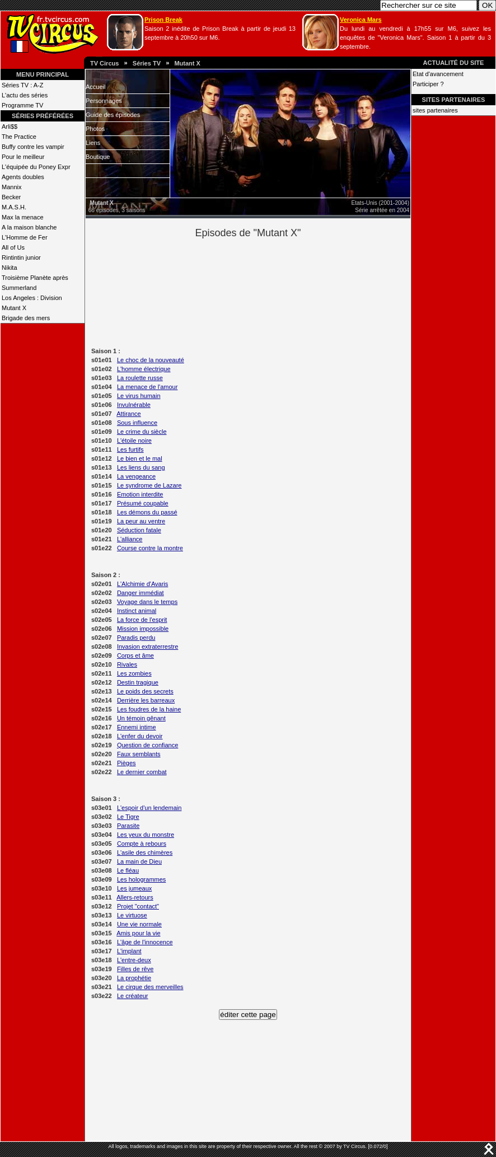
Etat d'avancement (438, 74)
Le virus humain (139, 395)
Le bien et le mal (139, 458)
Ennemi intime (136, 727)
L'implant (129, 951)
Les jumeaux (134, 888)
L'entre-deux (134, 960)
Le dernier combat (142, 772)
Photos (95, 128)
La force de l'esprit (142, 619)
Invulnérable (134, 404)
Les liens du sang (141, 467)
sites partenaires (435, 110)
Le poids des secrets (145, 691)
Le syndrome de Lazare (149, 485)
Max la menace (23, 217)
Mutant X (187, 63)
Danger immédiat (140, 592)
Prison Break (163, 19)
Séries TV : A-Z (22, 85)
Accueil (95, 86)
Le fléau (128, 870)
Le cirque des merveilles (150, 986)
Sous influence (137, 422)
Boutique (98, 156)
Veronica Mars (361, 19)
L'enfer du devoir (140, 736)
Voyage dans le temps (147, 601)
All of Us (13, 247)
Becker (11, 197)
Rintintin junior (21, 257)
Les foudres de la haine (149, 709)
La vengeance (136, 476)
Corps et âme (135, 655)
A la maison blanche (29, 227)
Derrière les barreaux (146, 700)
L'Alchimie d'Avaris (142, 583)
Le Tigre (128, 816)
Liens (93, 142)
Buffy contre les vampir (33, 146)
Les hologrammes (141, 879)
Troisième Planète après (35, 277)
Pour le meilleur (23, 156)
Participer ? (428, 84)
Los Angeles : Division (32, 297)
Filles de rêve (135, 969)
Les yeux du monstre (145, 834)
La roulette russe (140, 377)
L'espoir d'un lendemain (149, 807)
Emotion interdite (140, 494)
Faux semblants (139, 754)
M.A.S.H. (14, 207)
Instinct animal (136, 610)
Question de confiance (147, 745)
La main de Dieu (139, 861)
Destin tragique (137, 682)
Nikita (9, 267)
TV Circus (104, 63)
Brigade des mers (26, 318)
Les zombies (134, 673)
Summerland (19, 287)
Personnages (104, 100)
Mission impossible (143, 628)
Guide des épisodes (113, 114)
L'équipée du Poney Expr (36, 166)
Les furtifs (130, 449)
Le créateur (132, 995)
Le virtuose (132, 915)
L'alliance (130, 539)
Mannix (11, 187)
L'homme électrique (144, 369)
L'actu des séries (25, 95)
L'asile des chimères (144, 852)
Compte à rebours (141, 843)
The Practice (19, 136)
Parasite (128, 825)
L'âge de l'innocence (145, 942)
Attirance (128, 413)
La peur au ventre (141, 521)
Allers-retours (134, 897)
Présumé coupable (143, 503)
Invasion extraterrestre (147, 646)
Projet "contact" (138, 906)
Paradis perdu (136, 637)
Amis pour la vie (138, 933)
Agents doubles (23, 177)
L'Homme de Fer (25, 237)
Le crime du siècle (142, 431)
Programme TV (22, 105)
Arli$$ (9, 126)
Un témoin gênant (141, 718)
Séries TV (147, 63)
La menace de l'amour (147, 386)
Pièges (126, 763)
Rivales (127, 664)
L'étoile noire (134, 440)
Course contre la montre (150, 548)
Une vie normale (139, 924)
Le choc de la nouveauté (150, 360)
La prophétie (134, 978)
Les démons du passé (147, 512)
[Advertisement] (267, 291)
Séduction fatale (139, 530)
